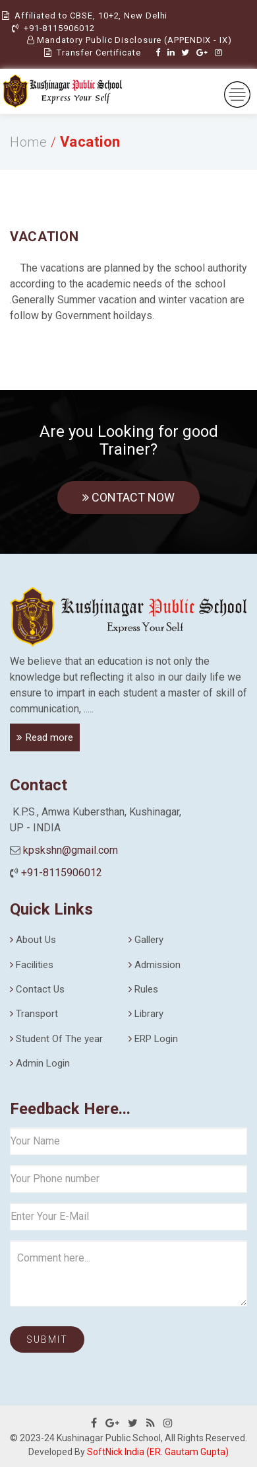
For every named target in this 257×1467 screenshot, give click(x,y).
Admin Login (43, 1063)
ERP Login (156, 1039)
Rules (146, 989)
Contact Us (40, 989)
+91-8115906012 (59, 28)
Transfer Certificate (92, 52)
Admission (157, 965)
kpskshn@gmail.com (70, 850)
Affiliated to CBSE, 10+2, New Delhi (89, 15)
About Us (36, 940)
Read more (49, 737)
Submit (47, 1339)
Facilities (34, 965)
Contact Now (128, 497)
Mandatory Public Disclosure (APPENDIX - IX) (129, 40)
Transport (37, 1014)
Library (148, 1014)
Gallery (148, 940)
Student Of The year (59, 1039)
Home (28, 142)
